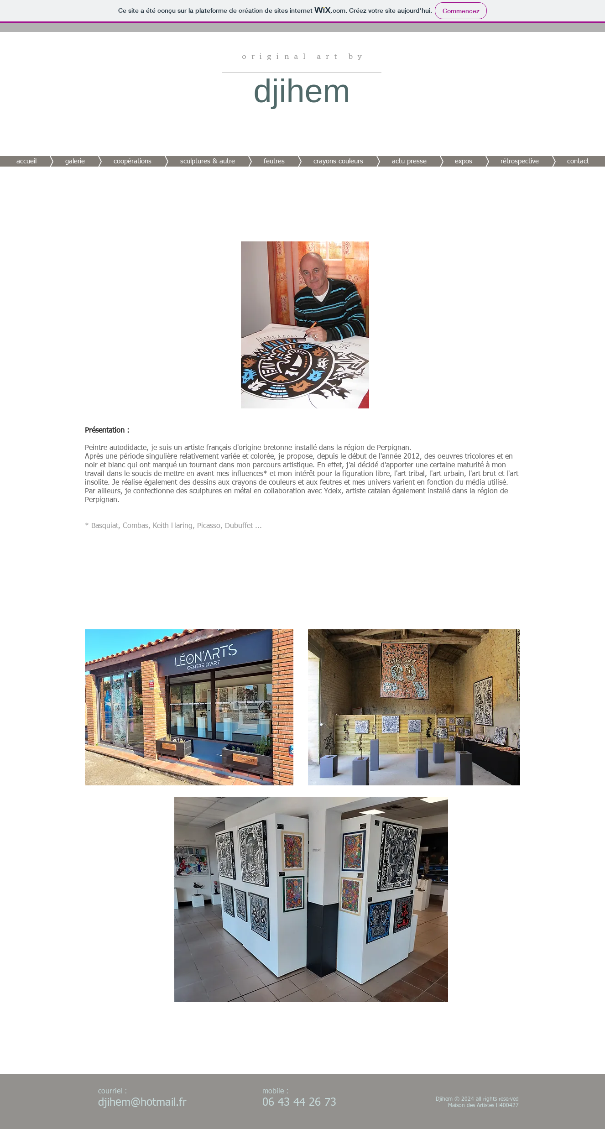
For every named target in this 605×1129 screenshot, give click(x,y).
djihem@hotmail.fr (142, 1102)
